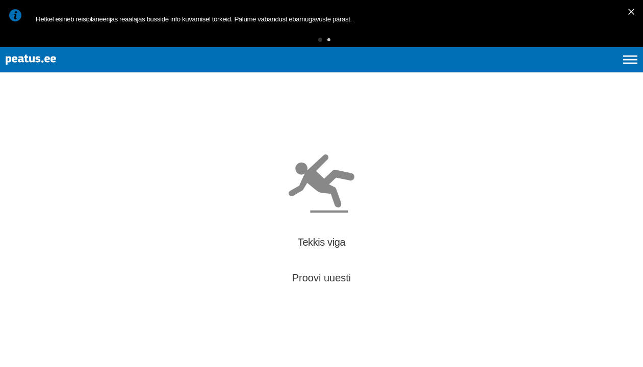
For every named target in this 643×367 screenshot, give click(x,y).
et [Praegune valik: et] (521, 71)
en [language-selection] (549, 71)
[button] (304, 43)
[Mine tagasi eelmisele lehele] (16, 121)
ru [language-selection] (603, 71)
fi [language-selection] (576, 71)
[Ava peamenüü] (630, 71)
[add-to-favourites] (227, 123)
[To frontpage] (59, 71)
